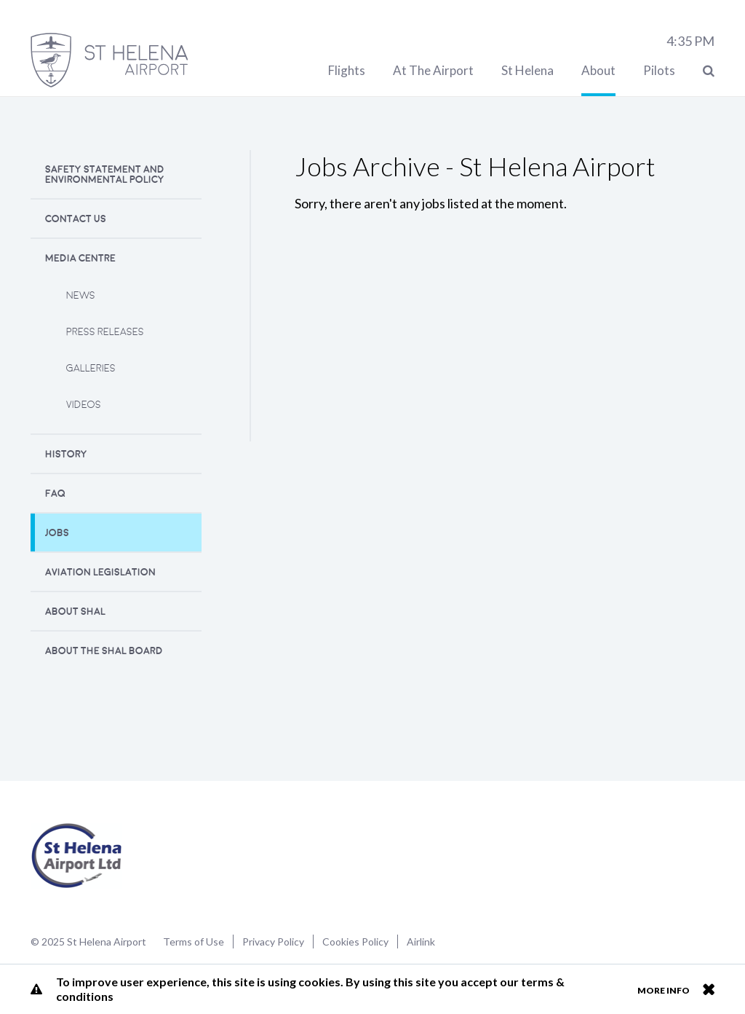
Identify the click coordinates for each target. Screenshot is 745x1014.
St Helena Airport (77, 856)
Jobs (57, 532)
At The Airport (433, 70)
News (80, 295)
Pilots (659, 70)
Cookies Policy (355, 941)
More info (663, 990)
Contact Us (75, 218)
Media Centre (80, 258)
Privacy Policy (273, 941)
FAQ (55, 493)
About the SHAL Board (104, 650)
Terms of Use (193, 941)
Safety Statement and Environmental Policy (104, 174)
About (598, 70)
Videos (83, 404)
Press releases (105, 331)
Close (708, 989)
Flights (346, 70)
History (66, 454)
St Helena (527, 70)
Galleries (91, 368)
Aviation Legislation (100, 572)
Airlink (421, 941)
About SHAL (75, 611)
